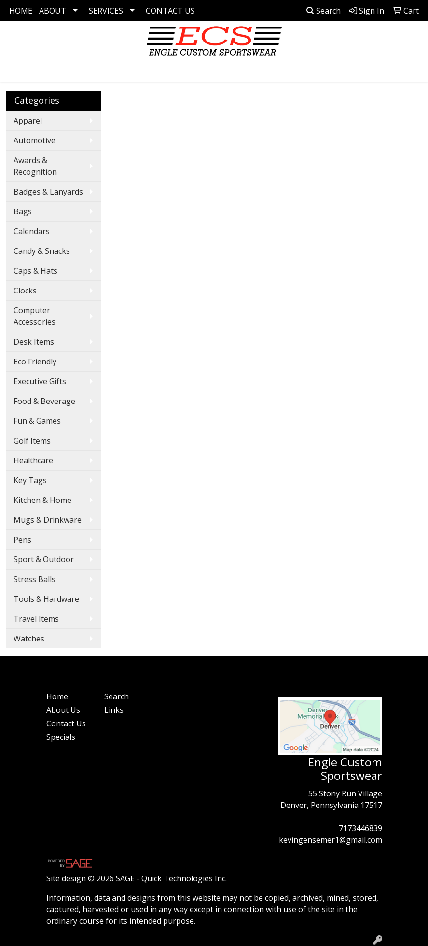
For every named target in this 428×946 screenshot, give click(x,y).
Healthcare (33, 460)
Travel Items (36, 618)
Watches (29, 638)
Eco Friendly (35, 361)
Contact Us (66, 723)
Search (323, 10)
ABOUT (52, 10)
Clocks (25, 290)
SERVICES (106, 10)
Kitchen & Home (42, 500)
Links (114, 710)
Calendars (32, 231)
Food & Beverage (44, 401)
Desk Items (34, 341)
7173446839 (360, 828)
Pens (22, 539)
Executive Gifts (40, 381)
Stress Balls (34, 579)
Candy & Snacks (42, 251)
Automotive (34, 140)
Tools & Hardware (46, 599)
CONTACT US (170, 10)
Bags (23, 211)
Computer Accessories (34, 316)
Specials (60, 737)
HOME (20, 10)
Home (57, 696)
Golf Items (32, 440)
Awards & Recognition (35, 166)
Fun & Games (37, 421)
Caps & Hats (35, 270)
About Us (63, 710)
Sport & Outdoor (44, 559)
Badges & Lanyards (48, 191)
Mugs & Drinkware (48, 520)
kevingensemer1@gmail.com (330, 840)
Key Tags (30, 480)
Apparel (28, 120)
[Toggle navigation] (15, 71)
